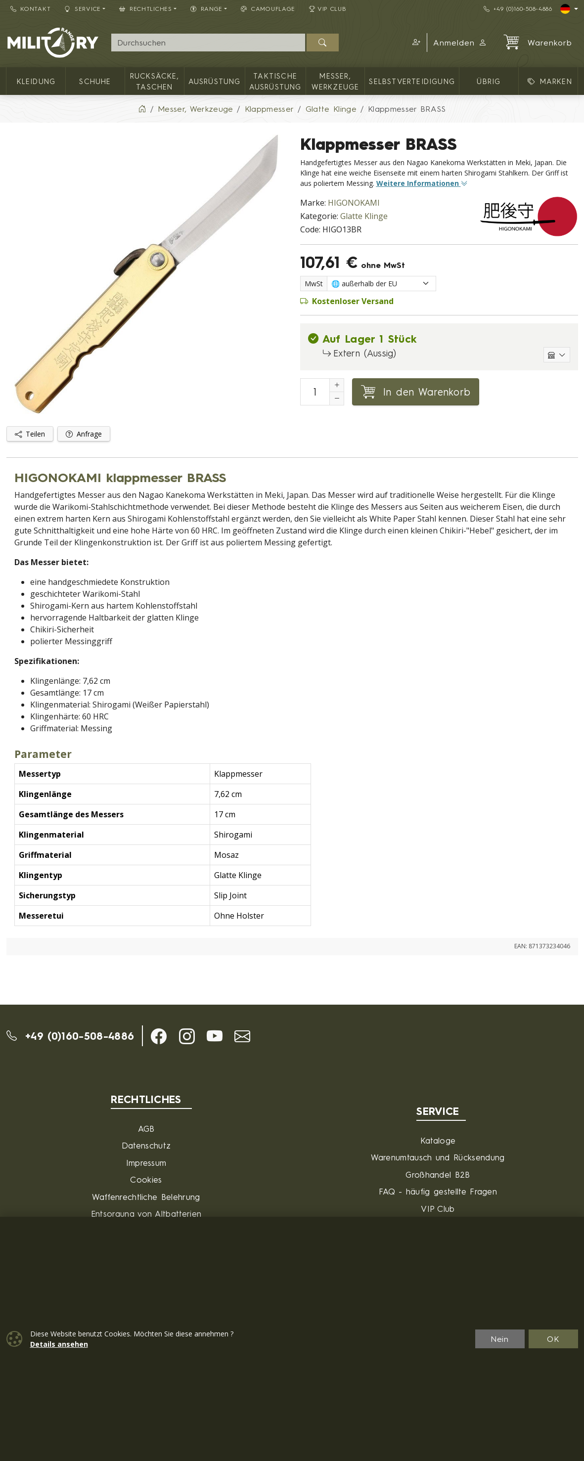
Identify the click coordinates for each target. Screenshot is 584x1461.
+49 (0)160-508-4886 (518, 8)
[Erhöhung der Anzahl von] (336, 385)
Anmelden (460, 42)
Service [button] (82, 8)
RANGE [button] (206, 8)
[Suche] (208, 42)
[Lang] (569, 9)
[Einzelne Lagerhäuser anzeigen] (556, 354)
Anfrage (84, 434)
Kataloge (438, 1140)
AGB (146, 1128)
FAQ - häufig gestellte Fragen (438, 1191)
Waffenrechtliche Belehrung (146, 1197)
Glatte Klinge (364, 216)
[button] (415, 42)
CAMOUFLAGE (268, 8)
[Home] (142, 109)
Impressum (146, 1162)
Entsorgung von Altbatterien (146, 1213)
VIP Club (328, 8)
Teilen (30, 434)
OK (553, 1339)
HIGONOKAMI (354, 202)
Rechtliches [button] (145, 8)
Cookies (146, 1179)
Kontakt (30, 8)
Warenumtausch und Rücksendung (437, 1157)
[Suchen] (323, 42)
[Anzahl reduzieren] (336, 398)
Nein (500, 1339)
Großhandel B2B (437, 1174)
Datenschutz (146, 1145)
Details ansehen (59, 1344)
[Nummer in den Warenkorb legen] (315, 391)
